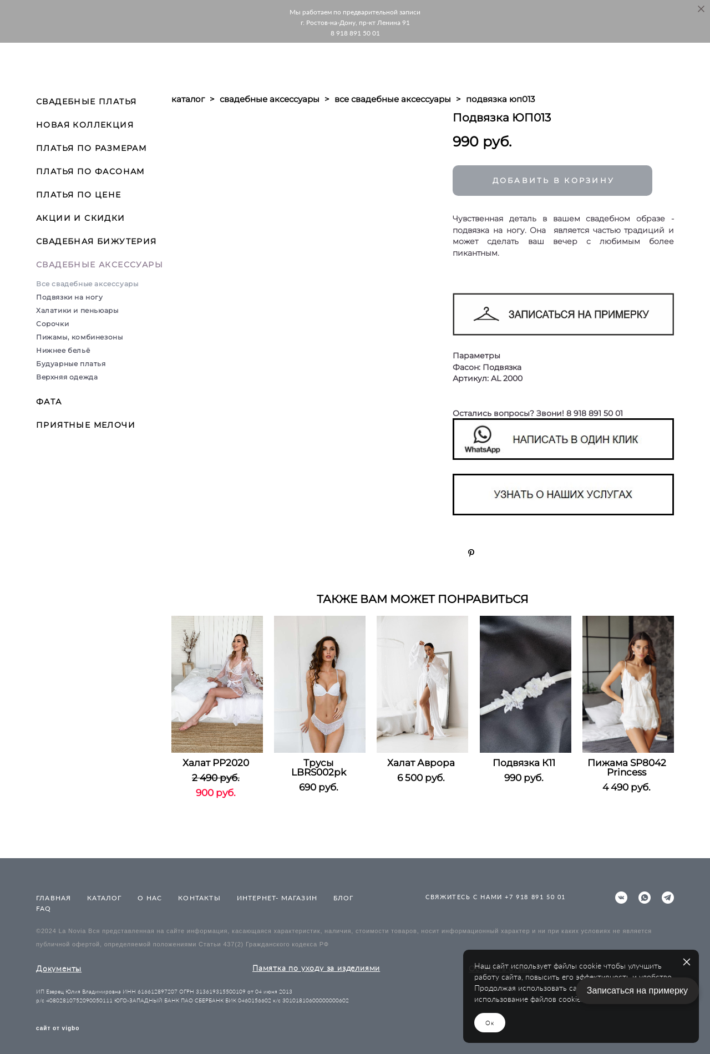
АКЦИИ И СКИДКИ (80, 218)
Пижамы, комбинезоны (79, 337)
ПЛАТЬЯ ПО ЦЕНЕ (78, 195)
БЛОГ (343, 898)
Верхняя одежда (67, 377)
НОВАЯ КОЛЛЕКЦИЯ (85, 125)
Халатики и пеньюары (77, 310)
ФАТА (49, 402)
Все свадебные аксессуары (87, 284)
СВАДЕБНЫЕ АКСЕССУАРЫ (99, 265)
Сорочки (52, 324)
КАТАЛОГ (104, 898)
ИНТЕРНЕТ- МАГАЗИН (277, 898)
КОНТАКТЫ (199, 898)
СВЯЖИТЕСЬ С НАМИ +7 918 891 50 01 (495, 897)
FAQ (44, 908)
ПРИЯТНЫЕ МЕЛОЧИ (85, 425)
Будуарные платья (71, 363)
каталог (188, 99)
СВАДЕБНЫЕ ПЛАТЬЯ (86, 102)
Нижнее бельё (63, 350)
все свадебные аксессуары (392, 99)
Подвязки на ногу (69, 297)
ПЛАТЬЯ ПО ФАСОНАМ (90, 171)
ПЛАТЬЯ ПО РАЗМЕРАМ (91, 148)
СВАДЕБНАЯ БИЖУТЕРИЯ (96, 241)
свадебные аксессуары (270, 99)
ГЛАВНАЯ (53, 898)
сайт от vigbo (57, 1028)
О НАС (150, 898)
